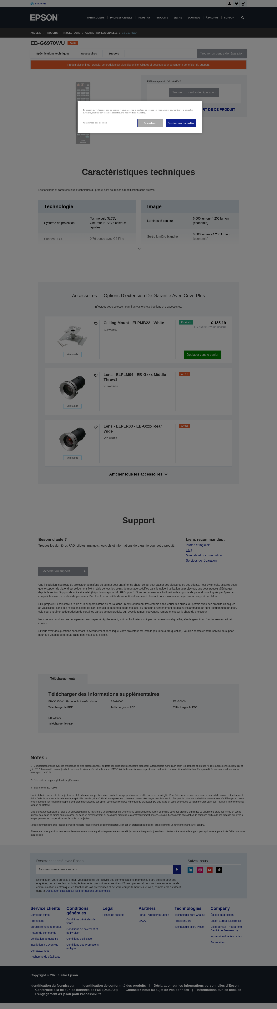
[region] (139, 117)
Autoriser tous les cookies (181, 123)
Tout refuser (150, 123)
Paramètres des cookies (95, 123)
